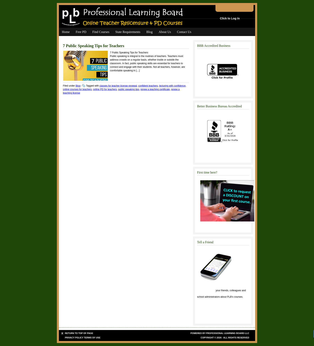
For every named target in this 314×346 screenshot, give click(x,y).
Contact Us (184, 32)
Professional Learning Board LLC (227, 333)
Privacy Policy (74, 337)
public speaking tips (128, 89)
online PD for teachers (105, 89)
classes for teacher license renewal (118, 85)
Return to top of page (79, 333)
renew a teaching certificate (155, 89)
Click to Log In (230, 18)
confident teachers (148, 85)
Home (66, 32)
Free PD (81, 32)
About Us (165, 32)
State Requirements (127, 32)
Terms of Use (92, 337)
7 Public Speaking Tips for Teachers (93, 46)
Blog (149, 32)
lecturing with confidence (172, 85)
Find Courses (100, 32)
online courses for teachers (77, 89)
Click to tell (206, 290)
